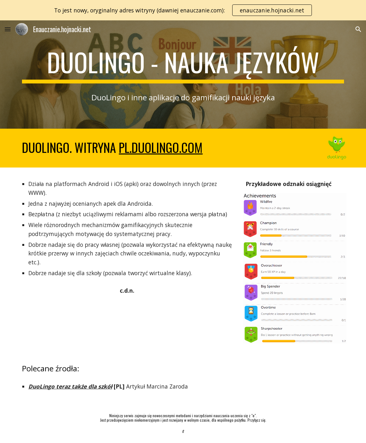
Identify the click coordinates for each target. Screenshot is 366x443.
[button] (7, 29)
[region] (183, 10)
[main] (183, 65)
